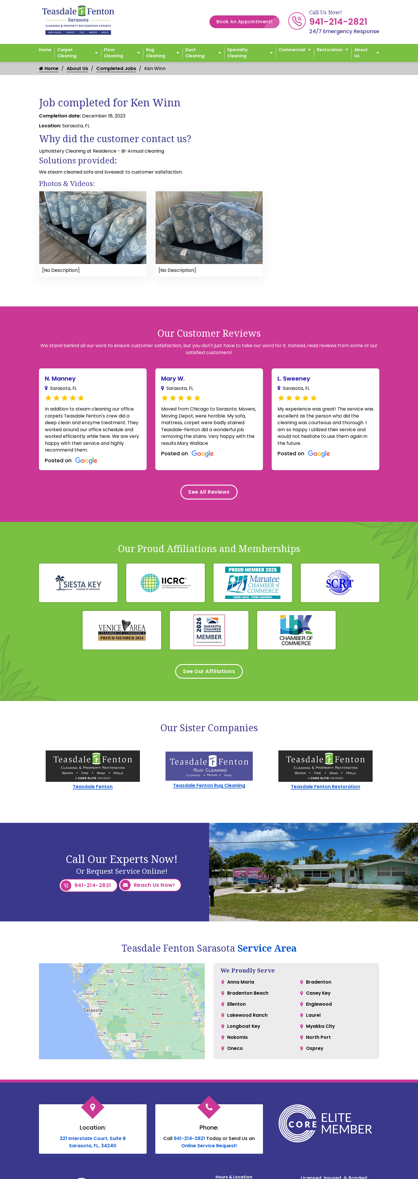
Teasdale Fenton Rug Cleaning (209, 788)
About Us (361, 53)
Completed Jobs (116, 68)
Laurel (313, 1019)
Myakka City (321, 1031)
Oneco (235, 1054)
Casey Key (319, 996)
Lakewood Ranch (247, 1019)
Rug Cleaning (155, 53)
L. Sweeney (294, 378)
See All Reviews (209, 493)
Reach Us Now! (147, 888)
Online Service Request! (209, 1147)
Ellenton (236, 1007)
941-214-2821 (338, 22)
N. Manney (60, 378)
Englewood (319, 1007)
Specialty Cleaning (237, 53)
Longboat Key (244, 1031)
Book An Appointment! (248, 21)
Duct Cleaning (194, 53)
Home (45, 50)
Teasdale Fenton (93, 789)
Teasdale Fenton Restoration (325, 789)
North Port (318, 1042)
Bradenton (318, 984)
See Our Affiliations (209, 673)
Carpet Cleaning (67, 53)
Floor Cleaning (113, 53)
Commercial (292, 50)
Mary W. (173, 378)
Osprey (314, 1054)
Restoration (330, 50)
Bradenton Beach (247, 996)
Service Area (267, 950)
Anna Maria (240, 984)
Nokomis (237, 1042)
